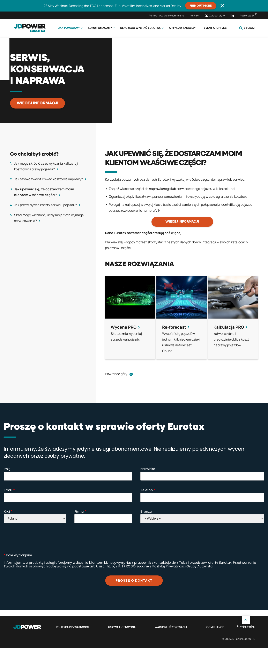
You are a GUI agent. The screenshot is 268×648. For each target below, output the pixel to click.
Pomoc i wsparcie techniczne (166, 15)
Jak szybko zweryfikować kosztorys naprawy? (48, 179)
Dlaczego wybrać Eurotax (140, 28)
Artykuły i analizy (182, 28)
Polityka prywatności (72, 627)
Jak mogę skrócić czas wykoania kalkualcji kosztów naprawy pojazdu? (46, 166)
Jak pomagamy (69, 28)
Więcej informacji (37, 103)
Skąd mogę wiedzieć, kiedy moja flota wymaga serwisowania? (49, 218)
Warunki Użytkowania (171, 627)
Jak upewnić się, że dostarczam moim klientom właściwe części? (44, 192)
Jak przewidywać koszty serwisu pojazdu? (45, 205)
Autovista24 (247, 15)
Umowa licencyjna (122, 627)
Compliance (215, 627)
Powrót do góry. (116, 374)
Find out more (201, 5)
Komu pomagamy (100, 28)
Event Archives (215, 28)
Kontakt (194, 15)
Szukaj (247, 28)
